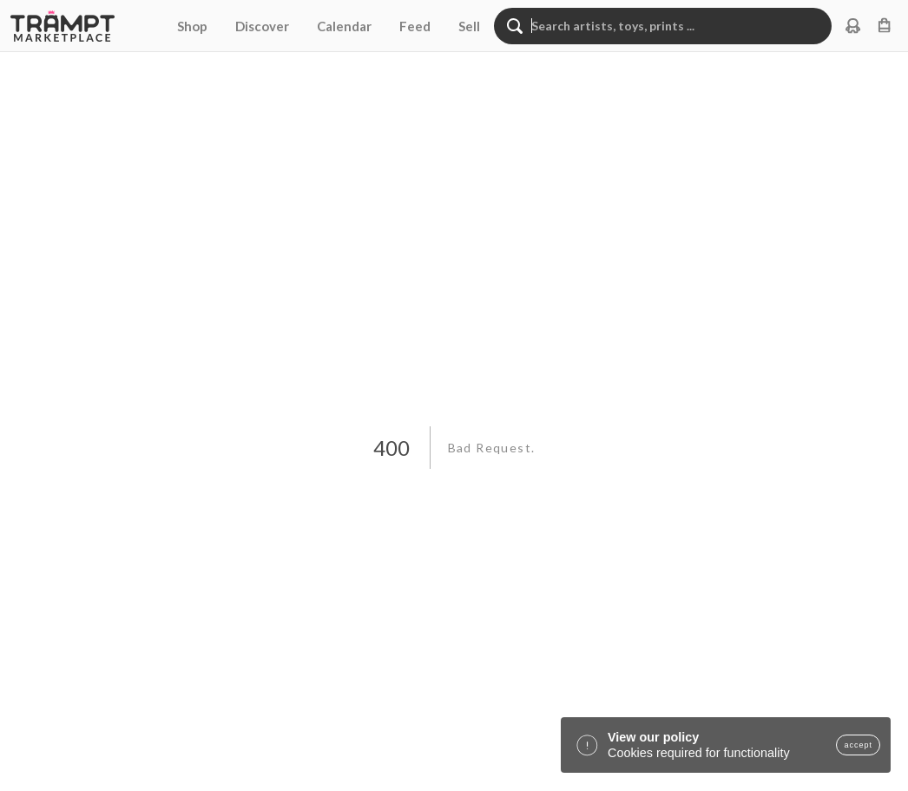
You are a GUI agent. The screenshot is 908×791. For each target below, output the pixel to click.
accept (858, 745)
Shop (192, 26)
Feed (415, 26)
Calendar (344, 26)
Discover (262, 26)
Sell (469, 26)
